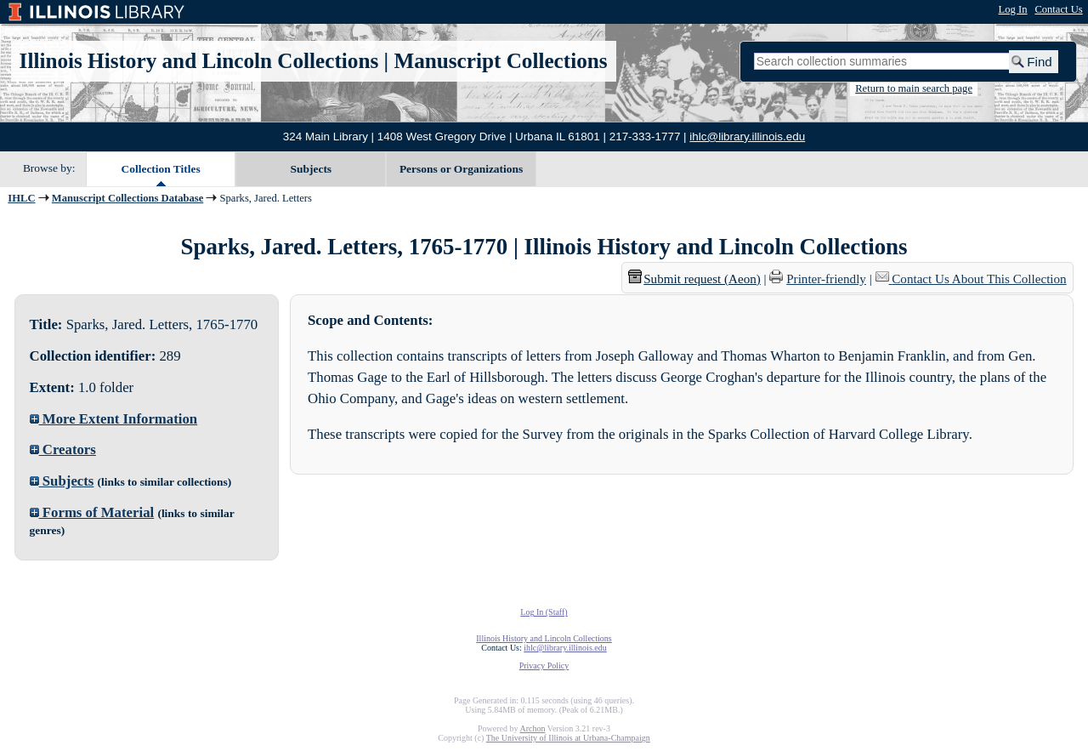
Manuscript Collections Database (127, 198)
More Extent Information (114, 419)
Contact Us (1058, 9)
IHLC (21, 198)
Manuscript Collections (500, 60)
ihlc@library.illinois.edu (747, 136)
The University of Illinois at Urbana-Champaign (568, 737)
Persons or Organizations (461, 168)
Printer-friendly (826, 279)
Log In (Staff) (543, 612)
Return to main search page (913, 88)
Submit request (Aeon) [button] (694, 279)
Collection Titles (161, 168)
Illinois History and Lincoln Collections (199, 60)
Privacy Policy (544, 665)
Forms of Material (92, 512)
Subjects (311, 168)
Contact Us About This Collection (979, 279)
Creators (63, 449)
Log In (1013, 9)
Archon (532, 728)
